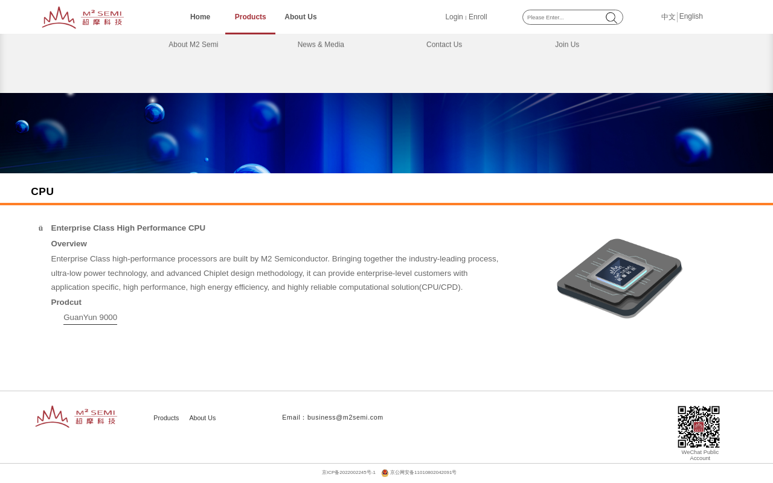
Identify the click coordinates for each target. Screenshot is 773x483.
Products (250, 17)
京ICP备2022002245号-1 (349, 472)
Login (454, 17)
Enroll (478, 17)
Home (200, 17)
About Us (300, 17)
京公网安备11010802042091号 (423, 472)
